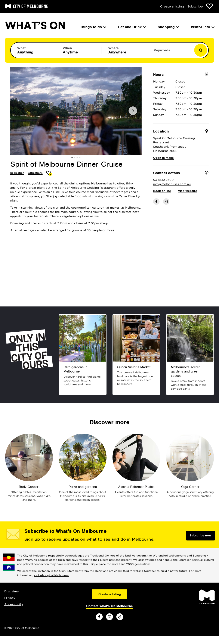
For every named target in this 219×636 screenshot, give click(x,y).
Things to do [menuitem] (93, 27)
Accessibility (13, 604)
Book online (162, 191)
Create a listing (172, 6)
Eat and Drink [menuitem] (131, 27)
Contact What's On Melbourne (109, 606)
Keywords (162, 50)
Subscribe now (200, 535)
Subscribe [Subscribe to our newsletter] (195, 6)
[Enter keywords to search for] (170, 52)
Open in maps (163, 157)
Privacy (9, 597)
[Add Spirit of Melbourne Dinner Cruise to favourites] (49, 173)
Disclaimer (12, 591)
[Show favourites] (209, 6)
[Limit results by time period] (79, 50)
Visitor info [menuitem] (202, 27)
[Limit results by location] (124, 50)
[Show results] (200, 50)
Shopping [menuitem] (168, 27)
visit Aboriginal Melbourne (51, 575)
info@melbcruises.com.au (172, 184)
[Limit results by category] (33, 50)
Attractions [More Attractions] (35, 172)
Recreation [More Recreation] (17, 172)
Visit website (187, 191)
